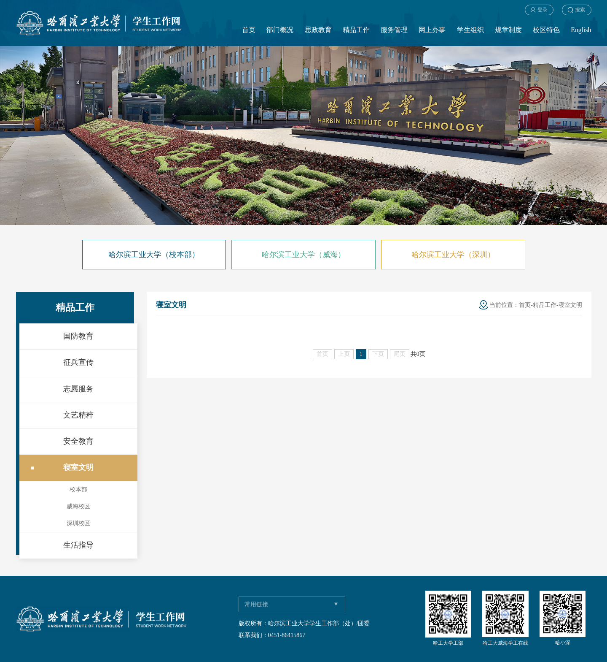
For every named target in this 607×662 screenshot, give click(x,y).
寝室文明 (78, 467)
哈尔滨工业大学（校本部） (153, 254)
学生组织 (470, 29)
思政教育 (318, 29)
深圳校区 (78, 523)
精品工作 (356, 29)
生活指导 (78, 545)
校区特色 (546, 29)
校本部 (78, 489)
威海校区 (78, 506)
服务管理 (394, 29)
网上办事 (432, 29)
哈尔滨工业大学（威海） (303, 254)
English (581, 29)
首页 (248, 29)
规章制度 (508, 29)
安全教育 (78, 441)
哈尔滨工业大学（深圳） (453, 254)
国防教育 (78, 336)
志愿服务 (78, 389)
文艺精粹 (78, 415)
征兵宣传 (78, 362)
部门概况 (279, 29)
